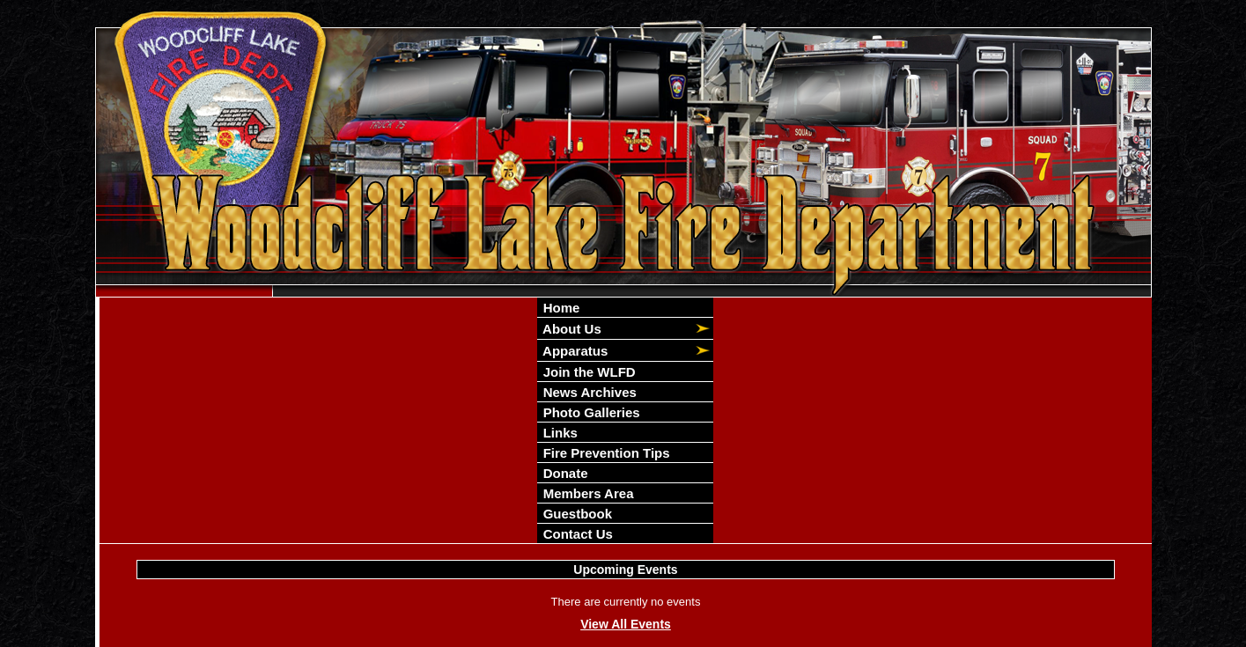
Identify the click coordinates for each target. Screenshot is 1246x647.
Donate (563, 473)
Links (558, 432)
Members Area (586, 493)
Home (559, 307)
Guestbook (575, 513)
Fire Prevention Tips (604, 452)
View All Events (625, 624)
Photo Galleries (589, 412)
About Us (570, 328)
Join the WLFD (587, 371)
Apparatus (573, 350)
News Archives (587, 392)
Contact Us (575, 533)
